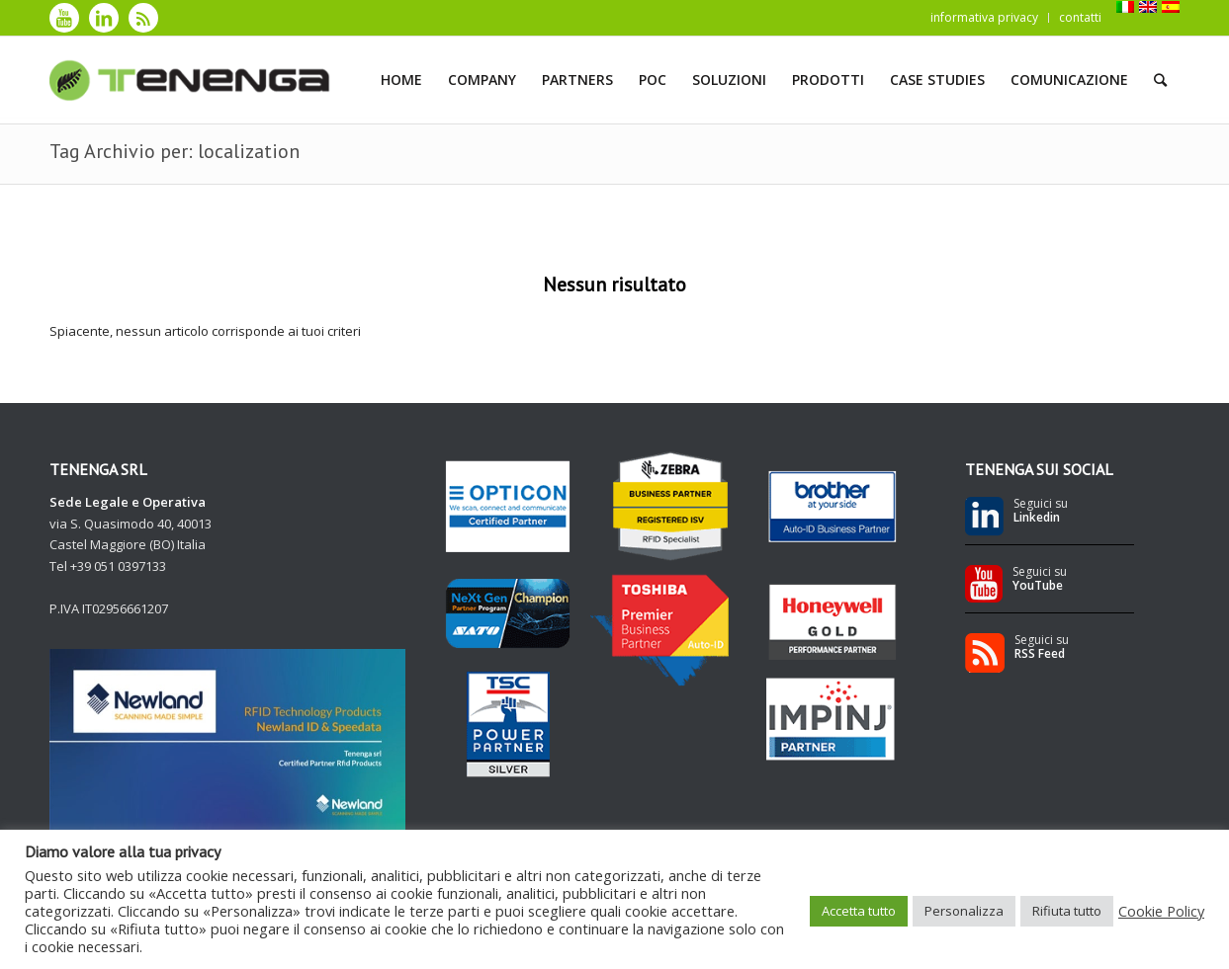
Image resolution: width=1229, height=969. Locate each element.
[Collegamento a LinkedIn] (104, 18)
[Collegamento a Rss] (143, 18)
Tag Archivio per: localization (174, 151)
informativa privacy (984, 17)
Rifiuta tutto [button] (1066, 911)
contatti (1080, 17)
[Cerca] (1160, 80)
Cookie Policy (1161, 911)
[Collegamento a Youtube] (64, 18)
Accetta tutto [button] (859, 911)
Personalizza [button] (964, 911)
